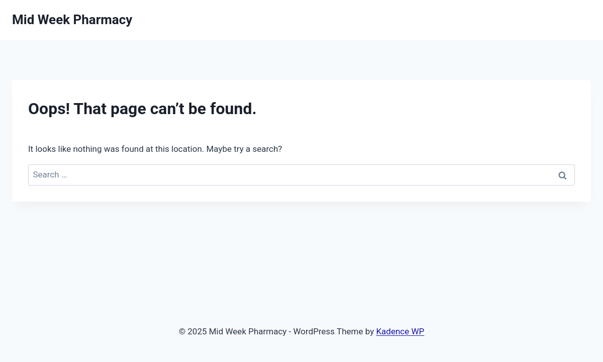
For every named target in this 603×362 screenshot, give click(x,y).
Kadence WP (400, 331)
